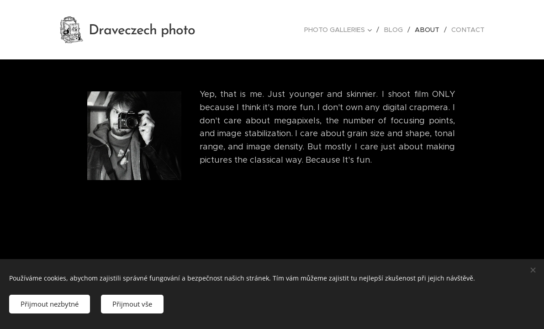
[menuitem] (344, 29)
